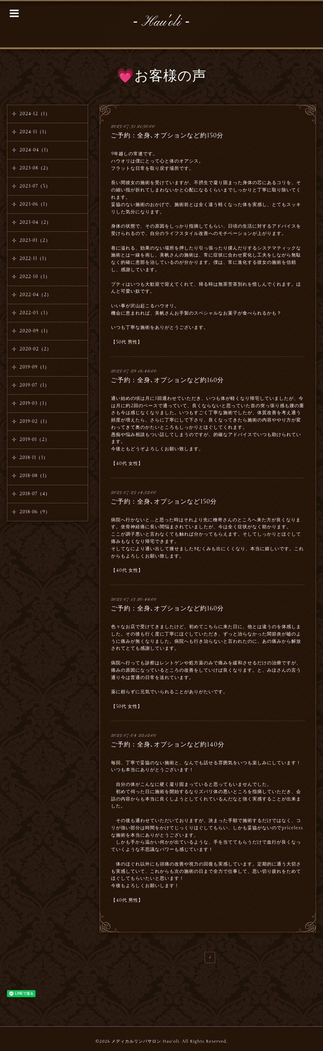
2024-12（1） (34, 114)
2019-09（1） (34, 367)
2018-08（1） (34, 476)
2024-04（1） (35, 150)
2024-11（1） (34, 132)
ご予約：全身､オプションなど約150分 (167, 135)
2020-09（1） (34, 331)
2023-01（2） (34, 240)
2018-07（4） (34, 494)
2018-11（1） (33, 457)
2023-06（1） (34, 204)
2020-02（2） (35, 349)
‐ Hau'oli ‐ (161, 22)
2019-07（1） (34, 385)
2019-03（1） (34, 403)
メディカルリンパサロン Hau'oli (145, 1041)
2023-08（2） (35, 168)
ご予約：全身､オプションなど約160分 (167, 380)
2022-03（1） (34, 313)
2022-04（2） (35, 295)
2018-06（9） (34, 512)
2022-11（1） (34, 258)
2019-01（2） (34, 439)
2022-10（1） (34, 276)
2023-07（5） (34, 186)
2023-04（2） (35, 222)
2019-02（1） (34, 421)
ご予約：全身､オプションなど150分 (164, 501)
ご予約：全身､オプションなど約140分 (167, 744)
